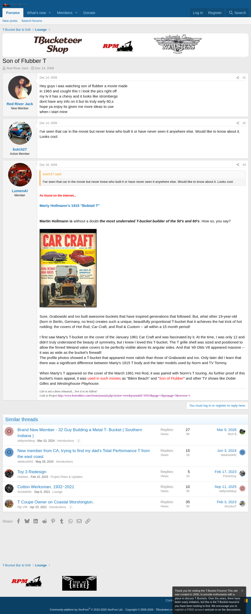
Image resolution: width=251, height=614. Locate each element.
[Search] (237, 12)
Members (65, 13)
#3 (244, 165)
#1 (244, 77)
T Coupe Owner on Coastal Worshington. (55, 502)
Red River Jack (17, 68)
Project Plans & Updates (67, 477)
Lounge (57, 492)
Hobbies (22, 477)
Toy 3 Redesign (31, 472)
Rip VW (22, 507)
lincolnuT (230, 506)
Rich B (232, 434)
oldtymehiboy (26, 441)
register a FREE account (189, 609)
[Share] (238, 78)
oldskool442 (25, 461)
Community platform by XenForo (86, 609)
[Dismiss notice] (242, 591)
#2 (244, 123)
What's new (36, 13)
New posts (9, 21)
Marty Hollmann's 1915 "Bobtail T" (70, 205)
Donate (89, 13)
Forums (13, 13)
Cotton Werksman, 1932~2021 (45, 487)
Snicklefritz (24, 492)
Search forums (31, 21)
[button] (49, 12)
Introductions (65, 441)
